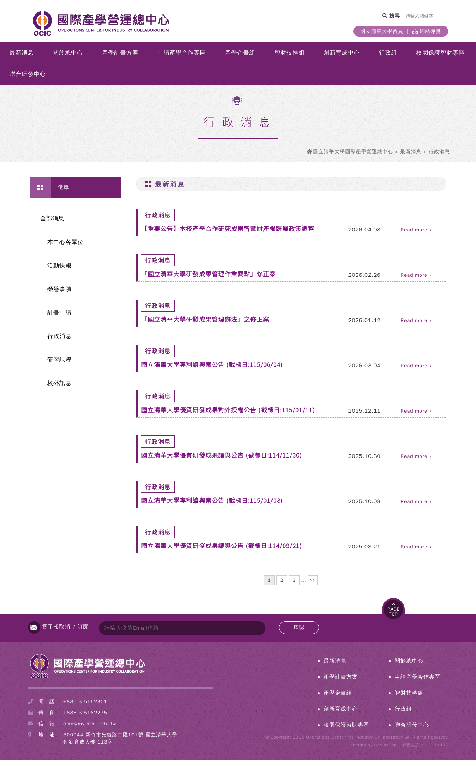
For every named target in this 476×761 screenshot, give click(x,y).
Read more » (415, 231)
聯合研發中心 (28, 75)
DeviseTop (385, 746)
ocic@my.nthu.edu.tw (89, 725)
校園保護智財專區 (440, 54)
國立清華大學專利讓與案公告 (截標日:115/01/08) (212, 501)
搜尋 (394, 15)
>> (313, 581)
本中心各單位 (65, 243)
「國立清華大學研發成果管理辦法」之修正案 (205, 320)
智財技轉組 (289, 54)
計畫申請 (59, 314)
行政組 (388, 54)
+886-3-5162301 (85, 703)
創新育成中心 (342, 54)
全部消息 (52, 220)
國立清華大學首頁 (382, 31)
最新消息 (22, 54)
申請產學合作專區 (181, 54)
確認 (299, 629)
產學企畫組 (240, 54)
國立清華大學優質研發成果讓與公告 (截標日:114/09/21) (221, 546)
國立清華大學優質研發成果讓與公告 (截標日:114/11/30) (221, 456)
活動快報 (59, 267)
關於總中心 (68, 54)
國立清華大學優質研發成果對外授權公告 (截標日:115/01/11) (228, 411)
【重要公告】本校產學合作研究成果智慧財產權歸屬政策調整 (227, 229)
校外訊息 (59, 385)
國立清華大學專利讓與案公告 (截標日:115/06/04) (212, 365)
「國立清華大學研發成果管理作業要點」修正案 (208, 275)
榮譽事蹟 (59, 290)
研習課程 (59, 361)
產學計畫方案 (120, 54)
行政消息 (59, 338)
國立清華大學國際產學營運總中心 (353, 153)
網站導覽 (426, 31)
